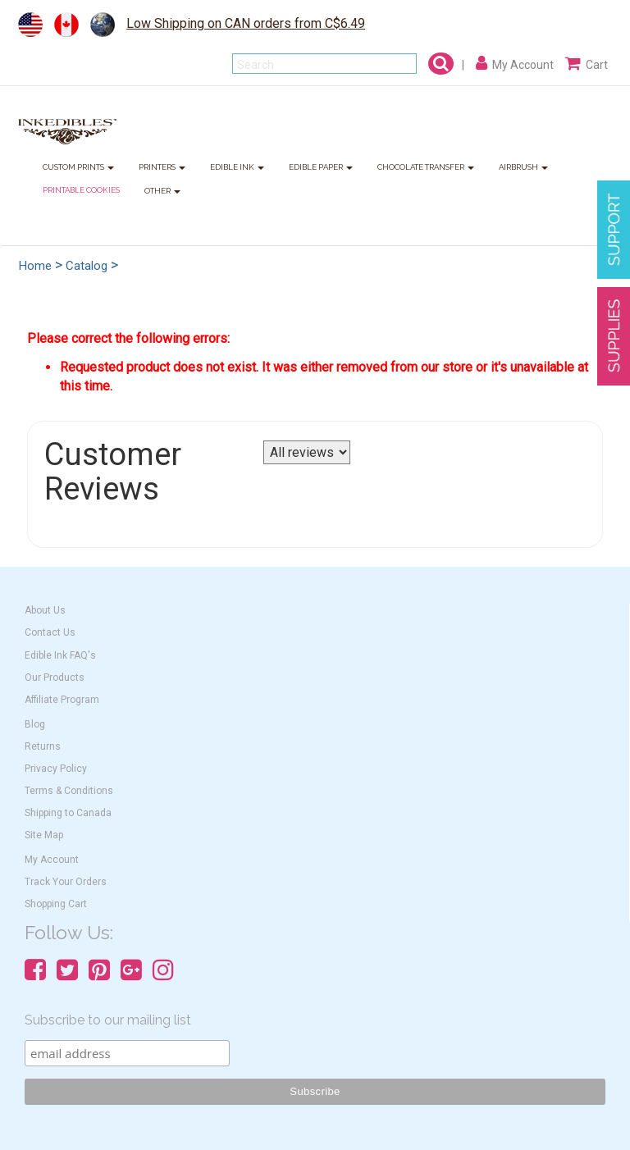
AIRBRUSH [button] (523, 167)
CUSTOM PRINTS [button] (78, 167)
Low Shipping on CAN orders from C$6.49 (245, 23)
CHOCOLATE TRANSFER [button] (425, 167)
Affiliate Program (62, 699)
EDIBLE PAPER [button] (321, 167)
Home (35, 265)
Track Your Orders (66, 882)
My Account (52, 859)
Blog (35, 724)
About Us (45, 610)
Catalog (86, 265)
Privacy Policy (56, 768)
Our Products (54, 677)
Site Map (44, 835)
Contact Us (50, 632)
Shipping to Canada (68, 813)
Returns (43, 746)
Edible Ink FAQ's (60, 655)
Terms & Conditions (69, 790)
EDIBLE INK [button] (237, 167)
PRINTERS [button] (162, 167)
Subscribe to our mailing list (108, 1020)
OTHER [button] (162, 191)
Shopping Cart (56, 904)
